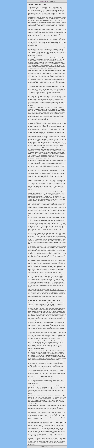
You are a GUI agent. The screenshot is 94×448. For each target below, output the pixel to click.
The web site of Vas (43, 1)
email (52, 446)
